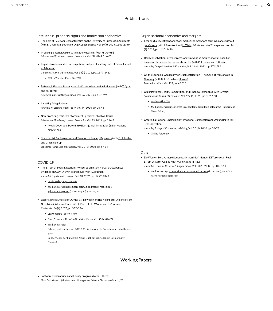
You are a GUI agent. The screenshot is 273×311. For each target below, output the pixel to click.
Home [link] (228, 5)
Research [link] (242, 5)
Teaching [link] (257, 5)
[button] (269, 5)
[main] (136, 18)
